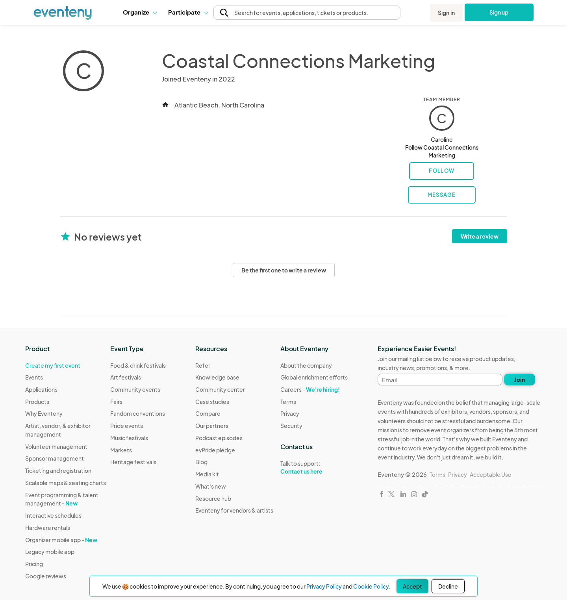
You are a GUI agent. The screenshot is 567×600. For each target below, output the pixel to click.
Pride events (126, 425)
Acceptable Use (490, 474)
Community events (135, 389)
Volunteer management (56, 446)
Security (291, 425)
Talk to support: (314, 468)
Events (34, 377)
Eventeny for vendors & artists (234, 510)
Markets (121, 450)
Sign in (446, 12)
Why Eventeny (44, 413)
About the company (306, 365)
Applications (41, 389)
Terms (288, 401)
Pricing (34, 563)
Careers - (310, 389)
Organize (139, 12)
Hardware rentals (47, 527)
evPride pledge (215, 450)
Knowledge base (217, 377)
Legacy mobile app (49, 551)
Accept (412, 586)
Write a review (479, 236)
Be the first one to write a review (283, 270)
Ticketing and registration (58, 470)
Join (519, 379)
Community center (220, 389)
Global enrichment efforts (314, 377)
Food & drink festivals (138, 365)
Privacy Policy (324, 586)
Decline (448, 586)
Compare (207, 413)
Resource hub (213, 498)
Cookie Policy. (371, 586)
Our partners (211, 425)
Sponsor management (54, 458)
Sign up (499, 12)
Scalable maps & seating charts (65, 482)
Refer (202, 365)
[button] (139, 12)
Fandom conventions (137, 413)
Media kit (207, 474)
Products (37, 401)
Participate (188, 12)
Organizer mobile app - (61, 539)
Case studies (212, 401)
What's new (210, 486)
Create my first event (52, 365)
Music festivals (129, 437)
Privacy (289, 413)
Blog (201, 461)
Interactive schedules (53, 515)
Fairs (116, 401)
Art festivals (125, 377)
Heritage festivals (133, 461)
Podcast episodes (219, 437)
